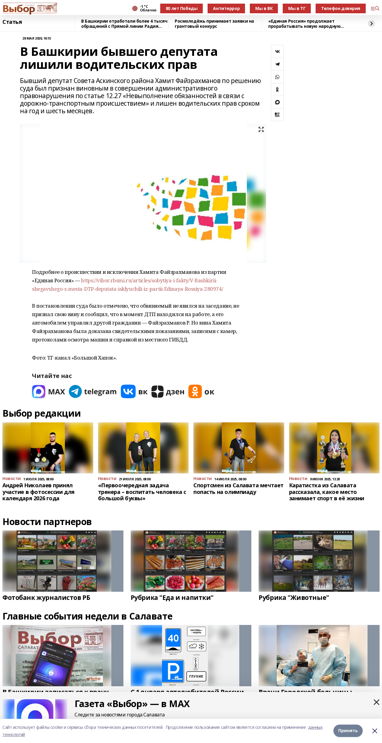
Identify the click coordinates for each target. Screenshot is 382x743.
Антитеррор (226, 8)
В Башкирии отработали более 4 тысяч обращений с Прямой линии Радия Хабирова (124, 24)
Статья (12, 22)
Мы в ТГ (296, 8)
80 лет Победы (182, 8)
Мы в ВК (263, 8)
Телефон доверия (340, 8)
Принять (348, 731)
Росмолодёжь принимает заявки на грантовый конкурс (214, 24)
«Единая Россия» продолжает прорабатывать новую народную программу (304, 24)
